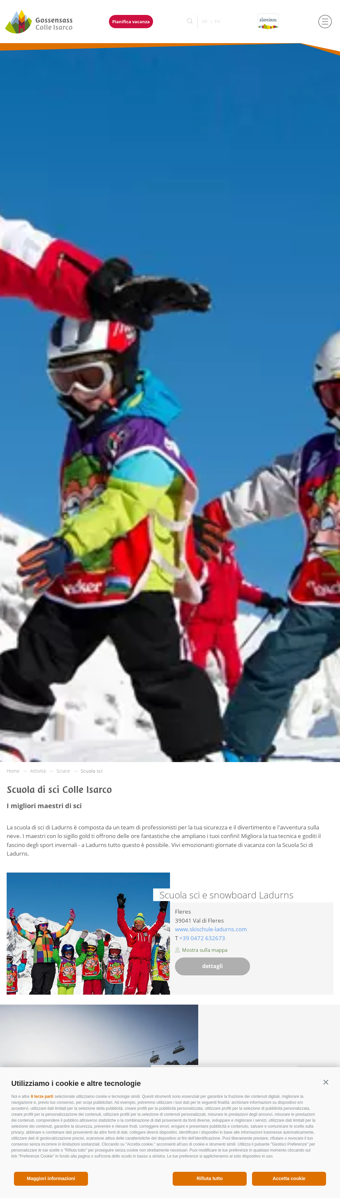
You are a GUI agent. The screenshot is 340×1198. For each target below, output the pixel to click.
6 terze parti (42, 1096)
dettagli (212, 966)
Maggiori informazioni (51, 1178)
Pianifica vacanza (131, 22)
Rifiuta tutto (210, 1178)
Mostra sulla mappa (201, 950)
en (217, 21)
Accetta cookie (289, 1178)
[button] (326, 1082)
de (205, 21)
